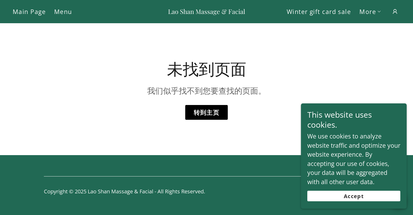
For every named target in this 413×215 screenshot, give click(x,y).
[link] (206, 11)
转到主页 (207, 112)
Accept (354, 207)
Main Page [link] (29, 11)
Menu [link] (63, 11)
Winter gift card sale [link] (319, 11)
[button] (370, 11)
